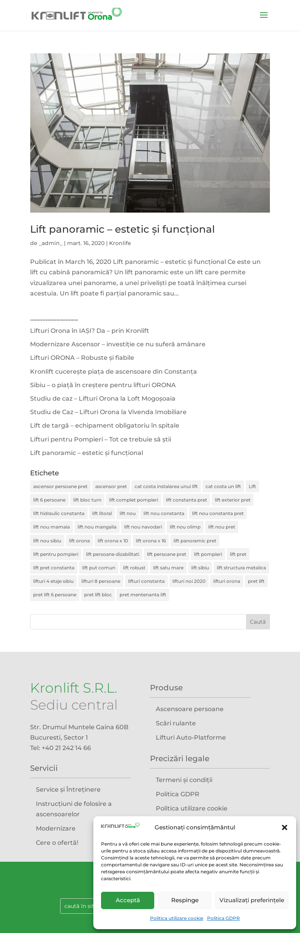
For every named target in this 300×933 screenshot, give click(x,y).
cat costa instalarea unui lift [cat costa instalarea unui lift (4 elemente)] (166, 486)
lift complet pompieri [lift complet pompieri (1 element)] (133, 500)
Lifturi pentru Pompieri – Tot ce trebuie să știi (100, 439)
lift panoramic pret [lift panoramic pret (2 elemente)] (195, 541)
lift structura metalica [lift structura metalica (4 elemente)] (241, 568)
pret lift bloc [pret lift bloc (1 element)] (98, 594)
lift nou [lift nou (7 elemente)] (128, 513)
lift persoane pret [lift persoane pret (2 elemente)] (166, 554)
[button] (284, 827)
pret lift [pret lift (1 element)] (256, 581)
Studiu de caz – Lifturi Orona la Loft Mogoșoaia (102, 398)
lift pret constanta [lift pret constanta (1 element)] (53, 568)
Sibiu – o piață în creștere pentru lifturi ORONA (103, 385)
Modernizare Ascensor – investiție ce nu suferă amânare (118, 344)
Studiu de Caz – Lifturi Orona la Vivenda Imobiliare (108, 412)
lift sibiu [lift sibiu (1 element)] (200, 568)
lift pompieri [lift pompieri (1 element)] (208, 554)
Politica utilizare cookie (176, 918)
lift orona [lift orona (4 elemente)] (79, 541)
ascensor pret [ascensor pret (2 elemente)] (111, 486)
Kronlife (120, 243)
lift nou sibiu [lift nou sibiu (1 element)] (47, 541)
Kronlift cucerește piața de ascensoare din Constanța (113, 371)
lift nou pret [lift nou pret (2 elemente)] (221, 527)
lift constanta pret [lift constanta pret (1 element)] (186, 500)
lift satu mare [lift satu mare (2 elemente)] (168, 568)
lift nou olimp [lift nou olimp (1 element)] (185, 527)
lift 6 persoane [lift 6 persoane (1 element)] (49, 500)
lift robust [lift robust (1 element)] (134, 568)
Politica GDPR (223, 918)
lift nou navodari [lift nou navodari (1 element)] (143, 527)
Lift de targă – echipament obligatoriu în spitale (104, 425)
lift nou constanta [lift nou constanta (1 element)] (163, 513)
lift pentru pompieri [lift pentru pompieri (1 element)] (55, 554)
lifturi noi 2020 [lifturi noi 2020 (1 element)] (189, 581)
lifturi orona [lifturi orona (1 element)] (226, 581)
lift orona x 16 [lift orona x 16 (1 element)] (151, 541)
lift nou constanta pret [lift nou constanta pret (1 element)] (218, 513)
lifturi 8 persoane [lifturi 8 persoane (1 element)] (100, 581)
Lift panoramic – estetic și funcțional (122, 229)
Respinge (185, 900)
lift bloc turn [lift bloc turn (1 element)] (87, 500)
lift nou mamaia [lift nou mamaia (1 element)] (51, 527)
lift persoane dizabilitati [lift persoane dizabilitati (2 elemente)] (112, 554)
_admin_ (50, 243)
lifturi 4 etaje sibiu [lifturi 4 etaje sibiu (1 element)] (53, 581)
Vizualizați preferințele (251, 900)
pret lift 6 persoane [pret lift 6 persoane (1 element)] (54, 594)
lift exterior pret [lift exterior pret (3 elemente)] (233, 500)
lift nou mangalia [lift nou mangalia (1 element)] (97, 527)
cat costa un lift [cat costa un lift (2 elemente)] (223, 486)
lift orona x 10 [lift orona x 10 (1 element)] (113, 541)
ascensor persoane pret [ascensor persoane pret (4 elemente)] (60, 486)
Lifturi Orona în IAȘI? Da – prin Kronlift (89, 330)
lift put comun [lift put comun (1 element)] (98, 568)
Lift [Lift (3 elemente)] (252, 486)
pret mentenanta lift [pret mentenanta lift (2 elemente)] (143, 594)
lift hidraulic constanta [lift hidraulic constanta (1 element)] (58, 513)
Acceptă (128, 900)
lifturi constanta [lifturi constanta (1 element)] (146, 581)
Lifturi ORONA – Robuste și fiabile (82, 357)
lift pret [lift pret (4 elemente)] (238, 554)
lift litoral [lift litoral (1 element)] (102, 513)
